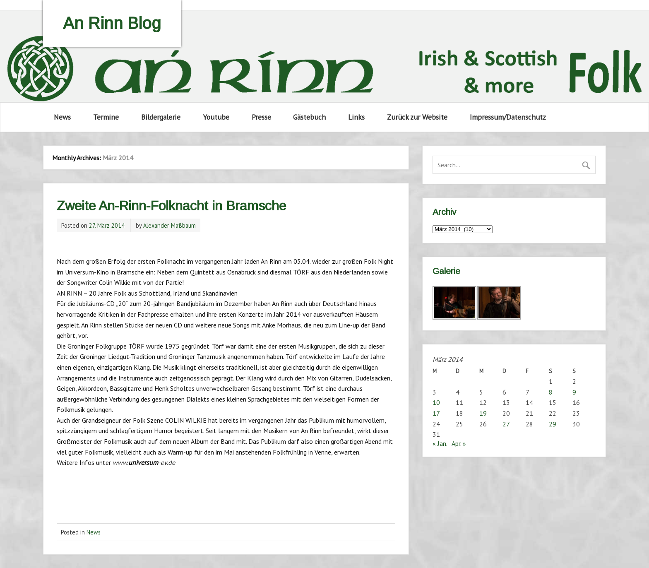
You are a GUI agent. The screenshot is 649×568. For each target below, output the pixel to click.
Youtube (216, 117)
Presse (261, 117)
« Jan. (440, 443)
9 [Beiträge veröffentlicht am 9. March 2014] (574, 392)
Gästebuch (309, 117)
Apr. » (459, 443)
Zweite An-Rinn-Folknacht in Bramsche (171, 205)
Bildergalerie (160, 117)
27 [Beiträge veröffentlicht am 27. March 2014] (506, 424)
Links (356, 117)
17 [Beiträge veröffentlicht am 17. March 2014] (436, 413)
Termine (106, 117)
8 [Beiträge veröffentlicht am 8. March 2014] (551, 392)
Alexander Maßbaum (169, 225)
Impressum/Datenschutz (508, 117)
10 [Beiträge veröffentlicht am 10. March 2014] (436, 402)
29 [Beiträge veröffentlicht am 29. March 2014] (552, 424)
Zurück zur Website (417, 117)
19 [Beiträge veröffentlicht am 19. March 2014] (483, 413)
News (62, 117)
